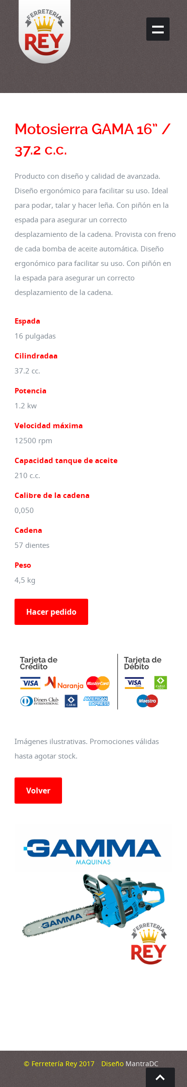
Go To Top (160, 1077)
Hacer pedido (51, 611)
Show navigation (158, 29)
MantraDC (141, 1063)
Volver (38, 790)
